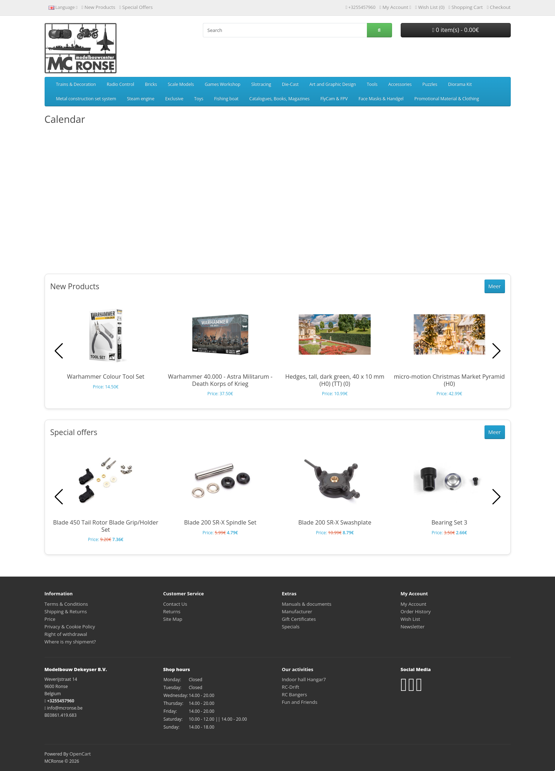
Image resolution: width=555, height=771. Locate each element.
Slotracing (261, 84)
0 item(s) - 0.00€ (455, 30)
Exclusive (174, 99)
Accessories (399, 84)
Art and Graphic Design (332, 84)
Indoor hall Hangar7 (304, 679)
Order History (416, 611)
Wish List (410, 619)
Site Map (172, 619)
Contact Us (175, 604)
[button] (496, 351)
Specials (291, 626)
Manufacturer (297, 611)
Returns (172, 611)
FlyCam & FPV (334, 99)
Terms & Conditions (66, 604)
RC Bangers (294, 694)
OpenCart (80, 754)
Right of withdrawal (66, 634)
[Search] (285, 30)
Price (50, 619)
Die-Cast (290, 84)
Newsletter (413, 626)
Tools (372, 84)
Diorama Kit (460, 84)
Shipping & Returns (66, 611)
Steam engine (140, 99)
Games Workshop (222, 84)
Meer (494, 286)
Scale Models (181, 84)
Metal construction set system (86, 99)
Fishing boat (226, 99)
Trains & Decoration (76, 84)
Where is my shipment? (70, 641)
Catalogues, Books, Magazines (279, 99)
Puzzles (429, 84)
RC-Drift (290, 687)
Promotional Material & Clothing (446, 99)
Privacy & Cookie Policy (70, 626)
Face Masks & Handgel (381, 99)
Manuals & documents (307, 604)
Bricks (151, 84)
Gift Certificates (299, 619)
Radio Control (120, 84)
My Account (414, 604)
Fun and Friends (300, 702)
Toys (199, 99)
